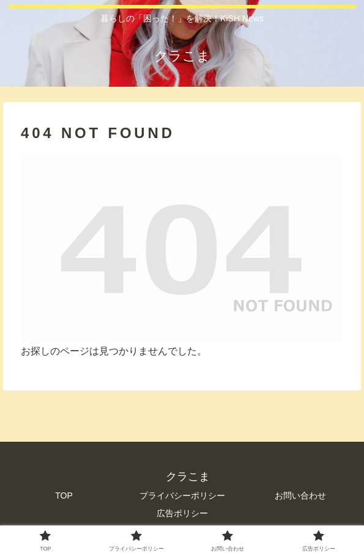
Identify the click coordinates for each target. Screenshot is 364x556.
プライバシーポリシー (182, 495)
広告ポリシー (182, 513)
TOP (64, 495)
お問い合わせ (300, 495)
